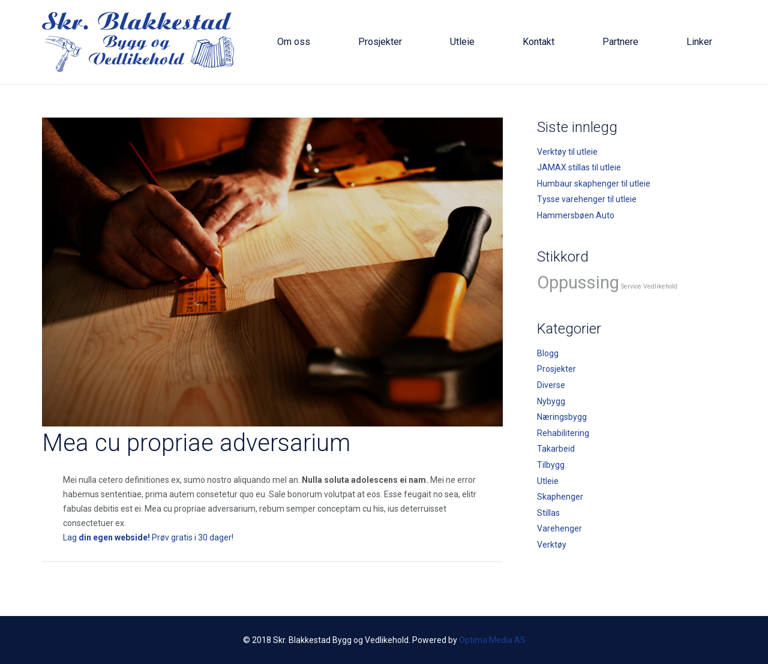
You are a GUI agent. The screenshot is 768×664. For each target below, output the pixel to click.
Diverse (551, 385)
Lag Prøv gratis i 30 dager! (148, 537)
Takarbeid (556, 448)
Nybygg (551, 401)
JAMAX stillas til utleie (579, 167)
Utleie (548, 481)
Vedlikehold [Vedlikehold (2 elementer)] (660, 286)
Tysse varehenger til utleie (587, 199)
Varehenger (559, 528)
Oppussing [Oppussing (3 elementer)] (578, 282)
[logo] (138, 42)
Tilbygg (551, 465)
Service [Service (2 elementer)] (631, 286)
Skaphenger (560, 496)
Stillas (548, 513)
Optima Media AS (492, 640)
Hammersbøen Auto (575, 215)
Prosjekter (556, 369)
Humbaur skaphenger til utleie (593, 183)
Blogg (548, 353)
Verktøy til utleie (567, 152)
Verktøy (551, 544)
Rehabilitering (563, 433)
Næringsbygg (562, 417)
